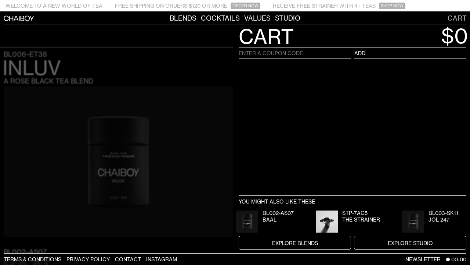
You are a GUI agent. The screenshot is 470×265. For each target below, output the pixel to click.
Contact (128, 259)
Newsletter (423, 259)
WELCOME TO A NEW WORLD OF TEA (54, 6)
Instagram (161, 259)
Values (257, 18)
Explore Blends (295, 243)
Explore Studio (410, 243)
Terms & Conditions (32, 259)
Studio (287, 18)
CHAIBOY (3, 18)
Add (359, 53)
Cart (457, 18)
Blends (183, 18)
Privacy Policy (88, 259)
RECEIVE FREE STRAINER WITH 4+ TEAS (339, 6)
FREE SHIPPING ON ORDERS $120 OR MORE (187, 6)
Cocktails (220, 18)
